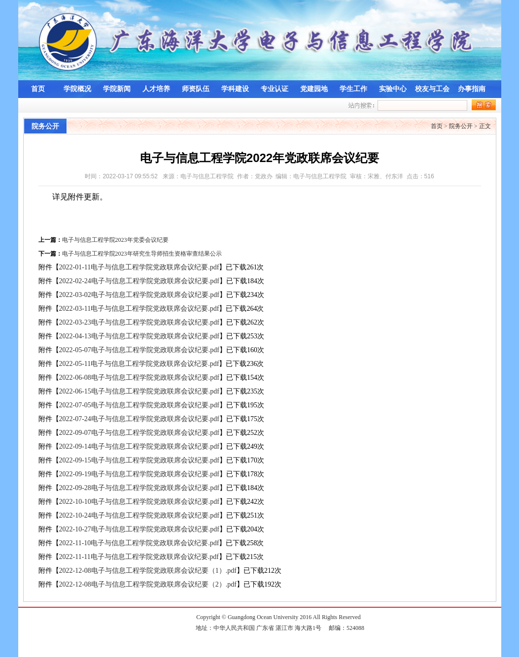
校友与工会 (432, 89)
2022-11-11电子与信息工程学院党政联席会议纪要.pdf (139, 556)
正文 (485, 126)
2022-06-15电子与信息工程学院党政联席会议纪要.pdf (139, 391)
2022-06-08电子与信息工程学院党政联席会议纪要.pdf (139, 377)
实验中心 (393, 89)
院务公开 (461, 126)
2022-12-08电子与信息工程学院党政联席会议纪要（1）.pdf (148, 570)
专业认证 (274, 89)
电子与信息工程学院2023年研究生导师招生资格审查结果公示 (142, 253)
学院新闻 (117, 89)
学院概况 (77, 89)
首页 (38, 89)
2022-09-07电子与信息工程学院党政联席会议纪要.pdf (139, 432)
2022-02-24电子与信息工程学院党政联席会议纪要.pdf (139, 281)
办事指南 (471, 89)
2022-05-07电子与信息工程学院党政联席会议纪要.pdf (139, 350)
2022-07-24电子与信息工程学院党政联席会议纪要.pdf (139, 419)
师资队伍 (195, 89)
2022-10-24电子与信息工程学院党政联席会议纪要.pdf (139, 515)
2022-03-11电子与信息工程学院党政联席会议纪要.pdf (139, 308)
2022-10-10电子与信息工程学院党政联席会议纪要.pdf (139, 501)
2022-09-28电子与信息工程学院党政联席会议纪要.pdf (139, 488)
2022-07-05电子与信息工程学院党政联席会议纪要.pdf (139, 405)
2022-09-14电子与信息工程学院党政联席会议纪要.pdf (139, 446)
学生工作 (353, 89)
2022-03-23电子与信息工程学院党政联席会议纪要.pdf (139, 322)
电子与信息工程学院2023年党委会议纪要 (115, 239)
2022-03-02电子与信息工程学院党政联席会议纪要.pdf (139, 294)
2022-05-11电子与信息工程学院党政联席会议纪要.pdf (139, 363)
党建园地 (314, 89)
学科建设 (235, 89)
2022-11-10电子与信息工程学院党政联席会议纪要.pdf (139, 543)
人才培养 (156, 89)
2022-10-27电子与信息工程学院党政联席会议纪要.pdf (139, 529)
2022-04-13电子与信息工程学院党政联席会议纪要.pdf (139, 336)
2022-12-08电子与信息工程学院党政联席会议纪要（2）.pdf (148, 584)
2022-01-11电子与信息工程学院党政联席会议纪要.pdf (139, 267)
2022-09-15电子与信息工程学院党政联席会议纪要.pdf (139, 460)
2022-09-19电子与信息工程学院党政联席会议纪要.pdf (139, 474)
